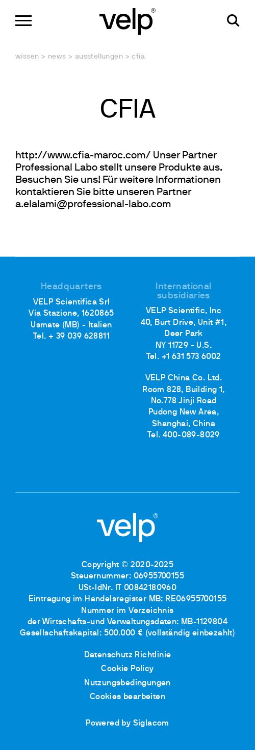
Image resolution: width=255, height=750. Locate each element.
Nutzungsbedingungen (127, 683)
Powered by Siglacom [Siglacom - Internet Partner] (127, 723)
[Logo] (127, 20)
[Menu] (23, 20)
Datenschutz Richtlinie (127, 655)
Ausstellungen (99, 56)
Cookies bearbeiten (127, 697)
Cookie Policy (127, 669)
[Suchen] (233, 20)
